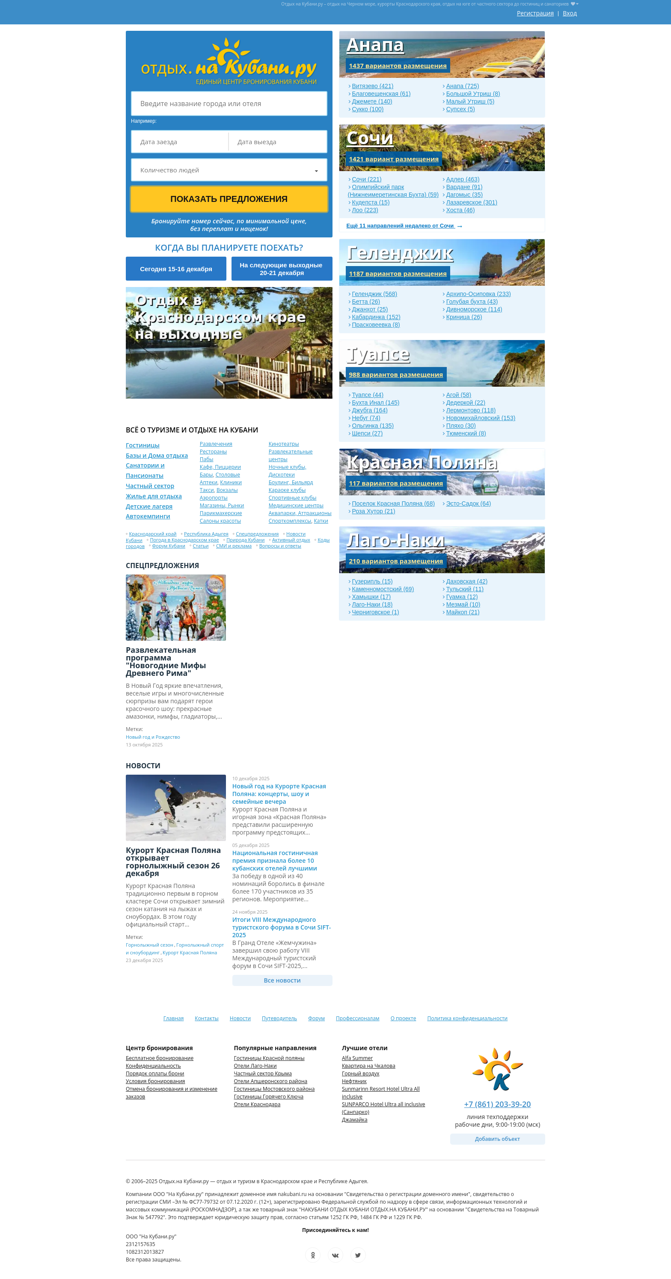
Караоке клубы (287, 490)
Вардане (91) (464, 187)
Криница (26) (464, 317)
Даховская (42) (467, 581)
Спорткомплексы (290, 520)
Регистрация (535, 13)
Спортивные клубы (293, 497)
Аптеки (208, 482)
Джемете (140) (372, 101)
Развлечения (216, 443)
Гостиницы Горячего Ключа (269, 1096)
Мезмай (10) (463, 604)
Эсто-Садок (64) (468, 503)
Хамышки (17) (371, 596)
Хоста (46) (460, 210)
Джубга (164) (370, 410)
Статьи (201, 545)
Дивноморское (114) (474, 309)
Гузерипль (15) (372, 581)
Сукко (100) (368, 109)
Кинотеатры (284, 443)
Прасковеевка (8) (376, 324)
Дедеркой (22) (465, 402)
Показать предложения (229, 199)
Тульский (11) (465, 589)
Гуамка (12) (462, 596)
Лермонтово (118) (471, 410)
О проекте (403, 1018)
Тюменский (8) (466, 433)
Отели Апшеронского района (271, 1081)
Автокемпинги (148, 516)
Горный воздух (360, 1073)
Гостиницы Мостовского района (274, 1088)
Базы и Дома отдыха (157, 455)
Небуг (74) (366, 417)
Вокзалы (227, 490)
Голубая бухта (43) (472, 301)
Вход (570, 13)
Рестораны (213, 451)
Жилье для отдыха (154, 496)
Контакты (207, 1018)
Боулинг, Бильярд (291, 482)
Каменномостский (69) (383, 589)
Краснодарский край (153, 533)
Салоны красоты (220, 520)
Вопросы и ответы (280, 545)
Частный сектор (150, 486)
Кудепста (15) (371, 202)
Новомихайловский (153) (481, 417)
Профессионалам (358, 1018)
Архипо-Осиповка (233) (478, 293)
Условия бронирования (155, 1081)
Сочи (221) (367, 179)
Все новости (282, 980)
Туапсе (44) (368, 394)
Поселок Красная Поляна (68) (393, 503)
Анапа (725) (462, 86)
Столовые (228, 474)
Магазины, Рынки (222, 505)
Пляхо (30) (461, 425)
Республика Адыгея (206, 533)
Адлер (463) (463, 179)
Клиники (231, 482)
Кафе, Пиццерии (220, 467)
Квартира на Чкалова (368, 1065)
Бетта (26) (366, 301)
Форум (316, 1018)
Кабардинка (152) (376, 317)
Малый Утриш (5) (470, 101)
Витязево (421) (373, 86)
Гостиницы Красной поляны (269, 1058)
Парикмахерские (221, 513)
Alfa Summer (357, 1058)
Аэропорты (214, 497)
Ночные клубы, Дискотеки (288, 470)
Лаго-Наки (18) (372, 604)
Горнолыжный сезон (149, 944)
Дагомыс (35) (464, 194)
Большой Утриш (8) (473, 93)
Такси (207, 490)
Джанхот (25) (370, 309)
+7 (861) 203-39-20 (497, 1104)
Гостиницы (143, 445)
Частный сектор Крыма (263, 1073)
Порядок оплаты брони (155, 1073)
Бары (206, 474)
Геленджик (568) (375, 293)
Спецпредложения (257, 533)
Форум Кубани (168, 545)
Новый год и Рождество (153, 737)
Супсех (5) (460, 109)
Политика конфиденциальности (467, 1018)
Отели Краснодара (257, 1104)
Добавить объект (497, 1139)
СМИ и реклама (234, 545)
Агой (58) (459, 394)
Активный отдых (291, 539)
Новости (240, 1018)
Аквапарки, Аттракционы (300, 513)
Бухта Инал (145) (376, 402)
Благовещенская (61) (381, 93)
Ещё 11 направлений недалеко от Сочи (401, 225)
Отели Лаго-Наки (255, 1065)
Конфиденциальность (153, 1065)
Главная (173, 1018)
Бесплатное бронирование (159, 1058)
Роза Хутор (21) (373, 511)
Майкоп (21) (463, 612)
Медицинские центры (296, 505)
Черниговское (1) (375, 612)
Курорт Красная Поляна (190, 952)
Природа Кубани (245, 539)
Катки (321, 520)
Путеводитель (279, 1018)
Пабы (207, 459)
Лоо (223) (365, 210)
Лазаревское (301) (471, 202)
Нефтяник (354, 1081)
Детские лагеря (149, 506)
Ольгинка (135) (373, 425)
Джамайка (355, 1119)
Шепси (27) (367, 433)
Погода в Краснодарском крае (184, 539)
